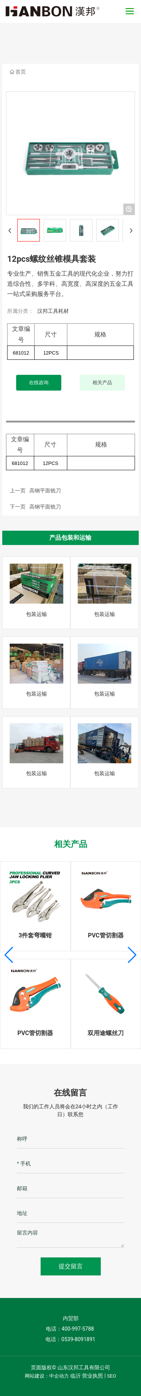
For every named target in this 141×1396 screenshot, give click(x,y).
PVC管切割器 (106, 935)
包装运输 (36, 614)
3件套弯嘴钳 (35, 935)
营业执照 (92, 1376)
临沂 (75, 1376)
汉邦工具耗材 (53, 311)
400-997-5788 (79, 1329)
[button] (9, 955)
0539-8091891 (78, 1339)
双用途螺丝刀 (106, 1033)
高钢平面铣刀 (45, 507)
